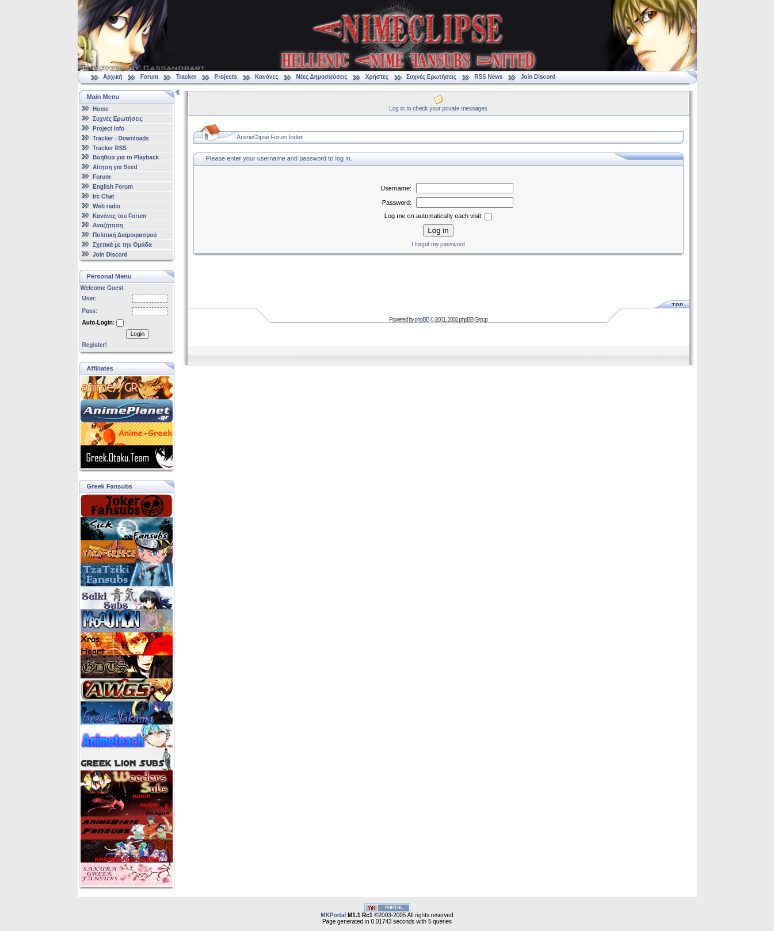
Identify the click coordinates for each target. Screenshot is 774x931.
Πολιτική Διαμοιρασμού (125, 235)
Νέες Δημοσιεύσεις (321, 77)
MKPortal (333, 915)
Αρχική (113, 77)
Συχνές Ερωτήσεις (432, 77)
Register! (94, 345)
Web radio (106, 206)
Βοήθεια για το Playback (126, 157)
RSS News (488, 77)
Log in (438, 230)
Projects (226, 77)
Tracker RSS (110, 147)
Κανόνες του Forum (119, 215)
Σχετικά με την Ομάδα (122, 245)
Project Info (108, 128)
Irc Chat (103, 196)
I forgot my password (438, 244)
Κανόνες (266, 77)
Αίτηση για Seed (115, 167)
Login (137, 334)
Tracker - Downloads (121, 138)
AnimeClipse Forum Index (270, 137)
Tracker (186, 77)
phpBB (422, 319)
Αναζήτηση (108, 225)
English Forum (113, 187)
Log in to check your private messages (438, 108)
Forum (149, 77)
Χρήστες (376, 77)
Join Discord (538, 77)
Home (101, 109)
